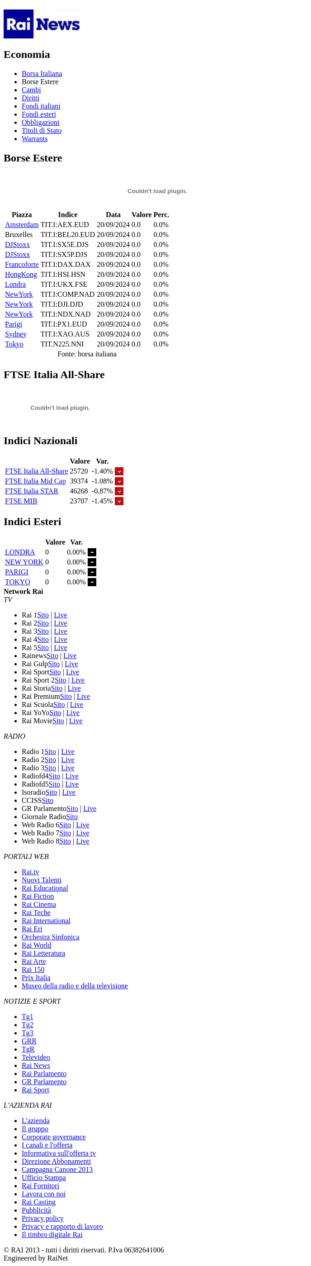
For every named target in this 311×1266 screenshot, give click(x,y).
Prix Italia (36, 978)
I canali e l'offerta (47, 1145)
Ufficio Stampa (44, 1177)
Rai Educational (45, 888)
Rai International (46, 921)
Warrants (34, 138)
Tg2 (27, 1025)
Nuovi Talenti (41, 880)
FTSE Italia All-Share (36, 471)
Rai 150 (33, 969)
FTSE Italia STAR (31, 491)
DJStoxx (17, 244)
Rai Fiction (38, 896)
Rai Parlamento (44, 1073)
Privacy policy (43, 1218)
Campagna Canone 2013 (57, 1169)
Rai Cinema (39, 904)
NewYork (19, 294)
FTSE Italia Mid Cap (35, 481)
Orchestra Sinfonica (51, 937)
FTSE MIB (21, 501)
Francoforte (22, 264)
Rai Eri (32, 929)
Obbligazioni (41, 122)
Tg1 (27, 1016)
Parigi (13, 324)
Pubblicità (36, 1210)
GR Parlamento (44, 1082)
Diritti (30, 98)
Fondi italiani (41, 106)
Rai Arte (34, 961)
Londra (15, 284)
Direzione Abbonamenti (56, 1161)
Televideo (36, 1057)
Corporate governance (54, 1137)
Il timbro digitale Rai (52, 1234)
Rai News (36, 1065)
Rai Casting (39, 1202)
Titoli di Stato (41, 130)
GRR (29, 1041)
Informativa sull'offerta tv (59, 1153)
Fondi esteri (39, 114)
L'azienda (36, 1120)
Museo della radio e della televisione (75, 986)
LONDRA (20, 552)
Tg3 (27, 1033)
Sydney (16, 334)
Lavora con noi (44, 1194)
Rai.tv (30, 872)
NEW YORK (24, 562)
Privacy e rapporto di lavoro (62, 1226)
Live (60, 615)
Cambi (31, 90)
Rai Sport (35, 1090)
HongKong (21, 274)
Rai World (37, 945)
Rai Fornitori (40, 1186)
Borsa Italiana (42, 73)
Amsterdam (22, 224)
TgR (28, 1049)
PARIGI (16, 572)
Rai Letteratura (43, 953)
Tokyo (14, 344)
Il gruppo (35, 1129)
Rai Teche (36, 912)
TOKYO (17, 582)
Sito (43, 615)
